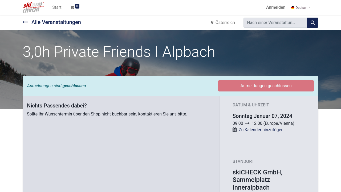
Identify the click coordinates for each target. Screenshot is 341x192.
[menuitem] (56, 7)
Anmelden (276, 7)
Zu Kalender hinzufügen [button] (261, 129)
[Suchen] (312, 23)
